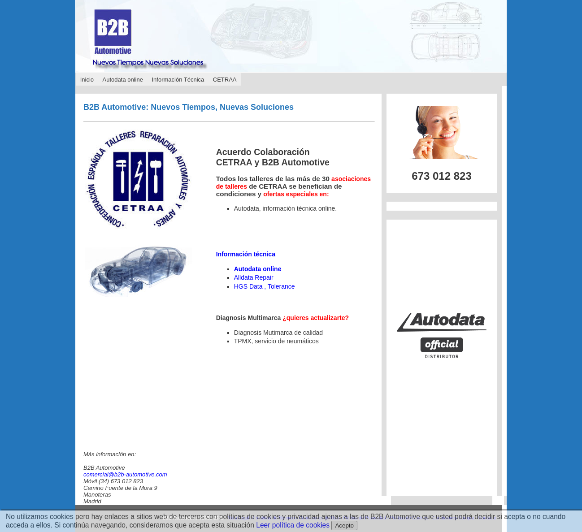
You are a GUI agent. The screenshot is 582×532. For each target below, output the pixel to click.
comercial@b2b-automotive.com (125, 474)
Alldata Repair (254, 277)
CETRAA (225, 79)
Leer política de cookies (293, 525)
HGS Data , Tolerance (264, 286)
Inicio (87, 79)
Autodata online (123, 79)
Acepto (344, 525)
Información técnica (245, 254)
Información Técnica (178, 79)
